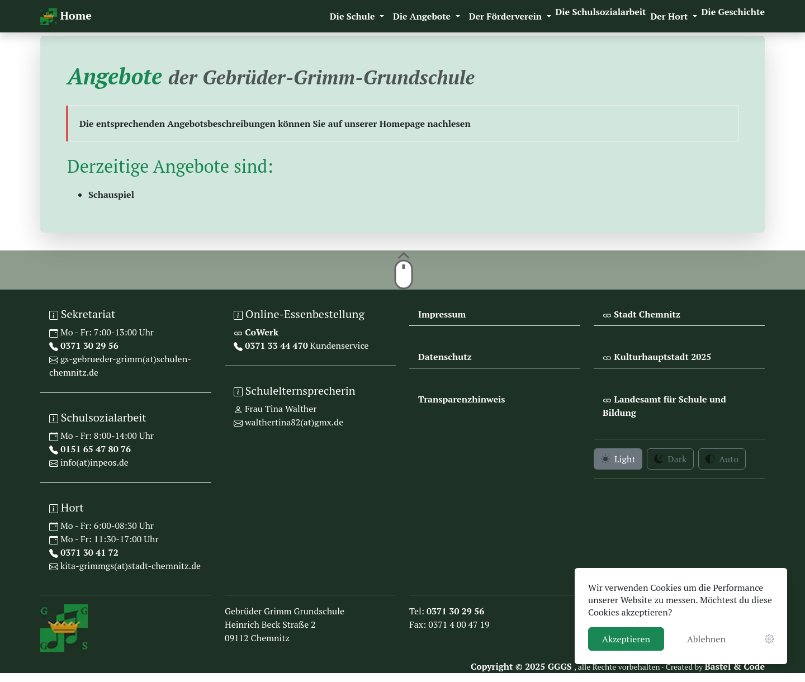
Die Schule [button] (353, 16)
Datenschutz (445, 357)
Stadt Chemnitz (646, 314)
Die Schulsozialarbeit (601, 12)
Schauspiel (111, 194)
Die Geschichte (733, 12)
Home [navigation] (66, 16)
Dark (670, 459)
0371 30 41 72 (88, 552)
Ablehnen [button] (706, 639)
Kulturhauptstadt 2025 (661, 357)
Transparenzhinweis (461, 399)
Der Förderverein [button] (506, 16)
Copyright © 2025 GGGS (522, 666)
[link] (769, 638)
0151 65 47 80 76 (94, 449)
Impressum (442, 314)
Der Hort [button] (670, 16)
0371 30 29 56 (88, 345)
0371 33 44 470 (275, 345)
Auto (721, 459)
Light (618, 459)
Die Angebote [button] (423, 16)
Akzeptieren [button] (626, 639)
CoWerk (260, 332)
